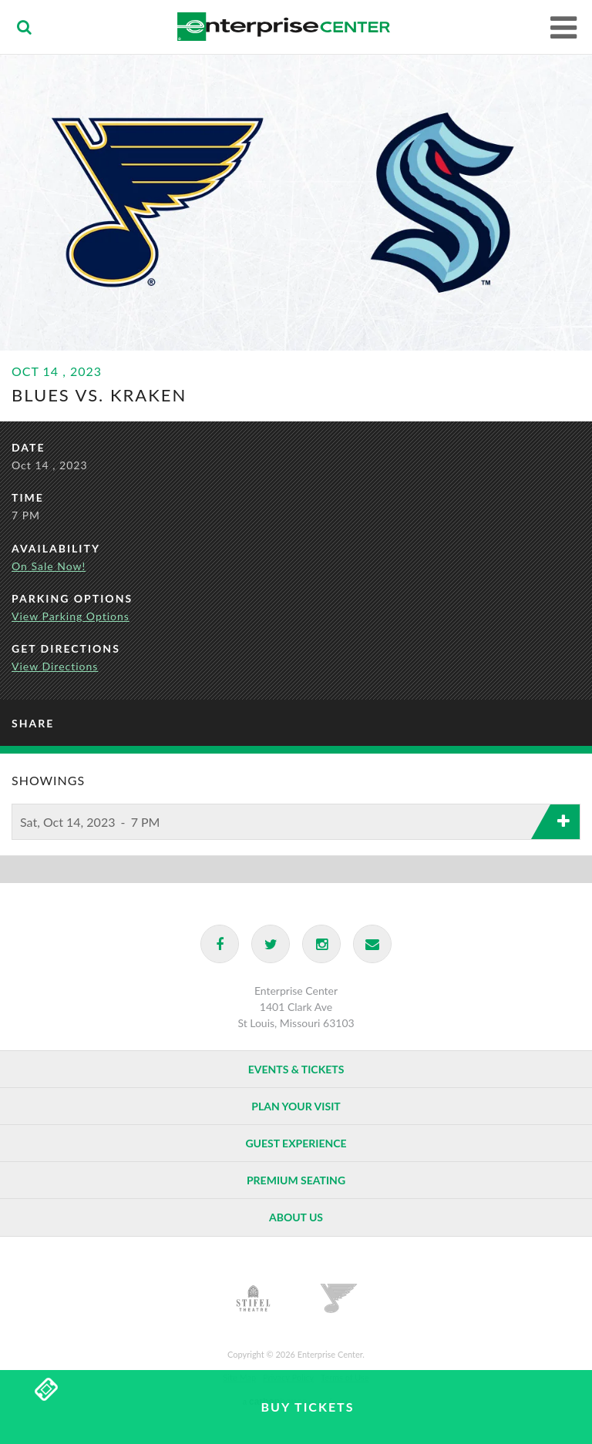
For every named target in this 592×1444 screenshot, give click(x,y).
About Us (296, 1217)
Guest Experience (295, 1143)
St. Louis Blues (338, 1298)
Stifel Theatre (253, 1298)
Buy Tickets (308, 1406)
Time (28, 497)
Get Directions (66, 648)
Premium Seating (296, 1180)
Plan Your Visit (295, 1106)
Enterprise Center (284, 27)
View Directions (55, 666)
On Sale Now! (49, 566)
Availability (56, 548)
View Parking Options (71, 616)
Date (28, 447)
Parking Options (72, 598)
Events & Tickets (296, 1069)
